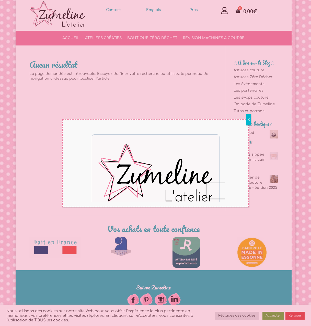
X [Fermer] (249, 119)
